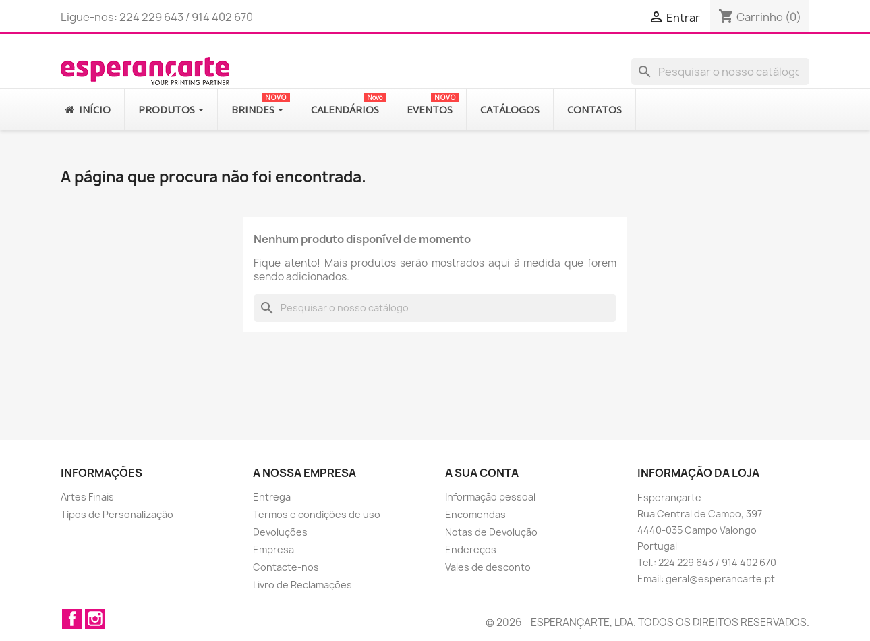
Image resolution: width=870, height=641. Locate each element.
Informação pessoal (490, 496)
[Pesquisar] (720, 71)
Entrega (272, 496)
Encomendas (475, 514)
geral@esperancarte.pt (720, 578)
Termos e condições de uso (316, 514)
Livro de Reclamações (302, 584)
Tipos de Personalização (117, 514)
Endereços (470, 549)
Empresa (273, 549)
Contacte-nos (286, 567)
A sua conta (482, 472)
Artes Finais (87, 496)
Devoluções (280, 531)
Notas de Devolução (491, 531)
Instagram (95, 619)
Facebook (72, 619)
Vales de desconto (488, 567)
